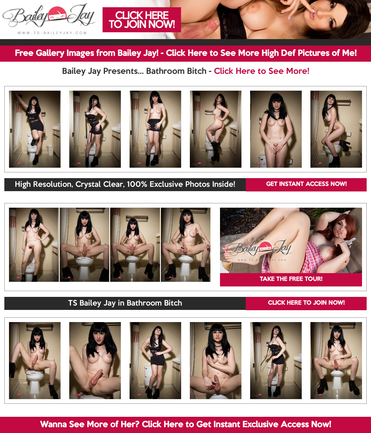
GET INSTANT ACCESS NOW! (306, 184)
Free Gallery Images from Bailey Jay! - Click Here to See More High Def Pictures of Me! (186, 53)
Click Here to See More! (261, 71)
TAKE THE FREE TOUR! (291, 279)
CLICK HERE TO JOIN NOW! (306, 303)
